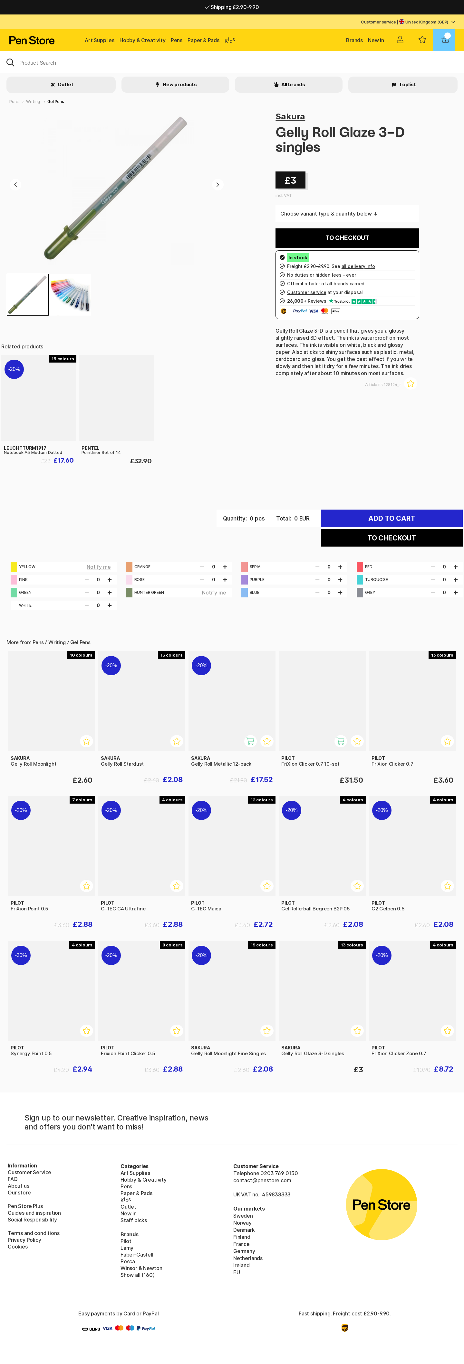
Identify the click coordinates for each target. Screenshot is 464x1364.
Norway (242, 1223)
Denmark (244, 1230)
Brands (354, 40)
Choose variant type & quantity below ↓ (329, 213)
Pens (176, 40)
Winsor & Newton (141, 1268)
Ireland (241, 1265)
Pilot (126, 1241)
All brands (292, 84)
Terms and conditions (33, 1233)
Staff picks (134, 1220)
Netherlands (248, 1258)
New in (376, 40)
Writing (33, 101)
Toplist (407, 84)
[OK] (232, 62)
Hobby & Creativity (143, 40)
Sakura (290, 116)
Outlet (65, 84)
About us (18, 1186)
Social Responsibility (32, 1219)
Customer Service (29, 1172)
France (241, 1244)
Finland (241, 1237)
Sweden (243, 1215)
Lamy (127, 1248)
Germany (244, 1251)
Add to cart (391, 518)
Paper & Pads (203, 40)
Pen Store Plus (25, 1206)
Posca (128, 1261)
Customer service (378, 21)
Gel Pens (55, 101)
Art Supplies (99, 40)
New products (179, 84)
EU (236, 1272)
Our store (19, 1192)
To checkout (347, 238)
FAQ (12, 1179)
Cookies (18, 1246)
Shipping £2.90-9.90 (232, 7)
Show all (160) (138, 1275)
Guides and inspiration (34, 1213)
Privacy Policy (24, 1240)
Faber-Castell (137, 1254)
